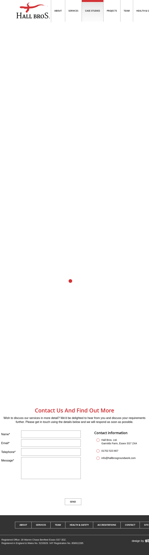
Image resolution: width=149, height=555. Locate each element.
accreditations (107, 524)
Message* (7, 460)
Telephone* (8, 452)
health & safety (79, 524)
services (41, 524)
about (23, 524)
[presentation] (53, 489)
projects (112, 10)
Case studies (92, 10)
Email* (5, 443)
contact (130, 524)
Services (73, 10)
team (127, 10)
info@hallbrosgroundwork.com (119, 458)
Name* (5, 434)
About (58, 10)
